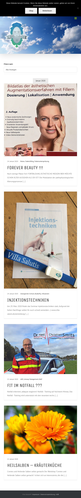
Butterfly (38, 294)
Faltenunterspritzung (41, 161)
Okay (31, 11)
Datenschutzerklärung (48, 494)
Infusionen (45, 294)
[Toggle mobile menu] (75, 18)
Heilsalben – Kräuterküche (34, 465)
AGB (57, 494)
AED (21, 379)
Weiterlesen (47, 11)
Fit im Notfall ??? (24, 385)
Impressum (36, 494)
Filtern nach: (8, 64)
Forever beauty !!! (25, 167)
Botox (22, 161)
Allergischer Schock (27, 294)
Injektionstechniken (28, 300)
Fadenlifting (29, 161)
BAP (40, 379)
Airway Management (31, 379)
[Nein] (78, 8)
